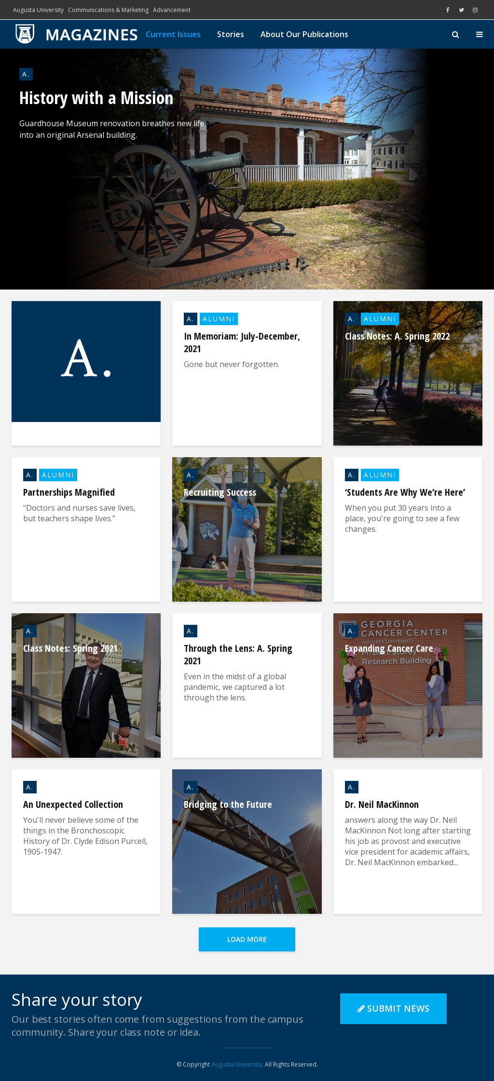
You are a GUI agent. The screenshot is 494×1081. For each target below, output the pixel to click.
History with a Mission (96, 98)
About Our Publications (304, 34)
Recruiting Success (220, 492)
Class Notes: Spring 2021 (70, 648)
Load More (247, 939)
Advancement (172, 10)
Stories (230, 34)
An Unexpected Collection (73, 804)
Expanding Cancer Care (389, 648)
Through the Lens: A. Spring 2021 (238, 654)
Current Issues (173, 34)
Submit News (393, 1008)
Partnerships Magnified (69, 492)
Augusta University (38, 10)
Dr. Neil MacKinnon (382, 804)
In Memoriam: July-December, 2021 (242, 342)
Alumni (219, 318)
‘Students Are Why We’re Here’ (405, 492)
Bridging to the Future (228, 804)
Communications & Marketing (108, 10)
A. (26, 74)
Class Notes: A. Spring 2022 (397, 336)
